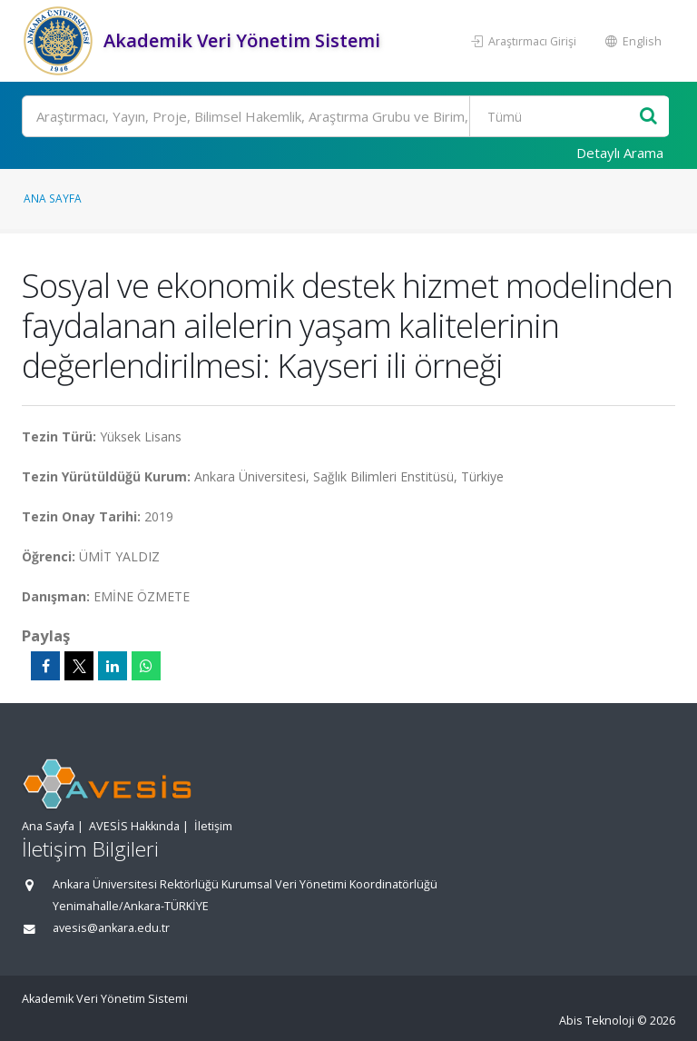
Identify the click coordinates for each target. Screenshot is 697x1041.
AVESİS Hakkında (134, 826)
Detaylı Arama (619, 153)
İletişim (213, 826)
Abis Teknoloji (596, 1020)
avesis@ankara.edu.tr (111, 928)
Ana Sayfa (53, 198)
